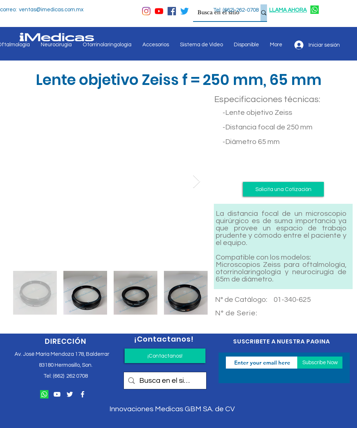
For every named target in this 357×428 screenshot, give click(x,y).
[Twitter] (184, 11)
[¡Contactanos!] (165, 356)
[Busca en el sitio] (221, 12)
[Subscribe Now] (319, 363)
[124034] (314, 9)
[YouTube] (159, 11)
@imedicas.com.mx (59, 9)
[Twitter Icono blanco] (70, 394)
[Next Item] (196, 182)
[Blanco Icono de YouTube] (57, 394)
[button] (283, 189)
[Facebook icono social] (172, 11)
